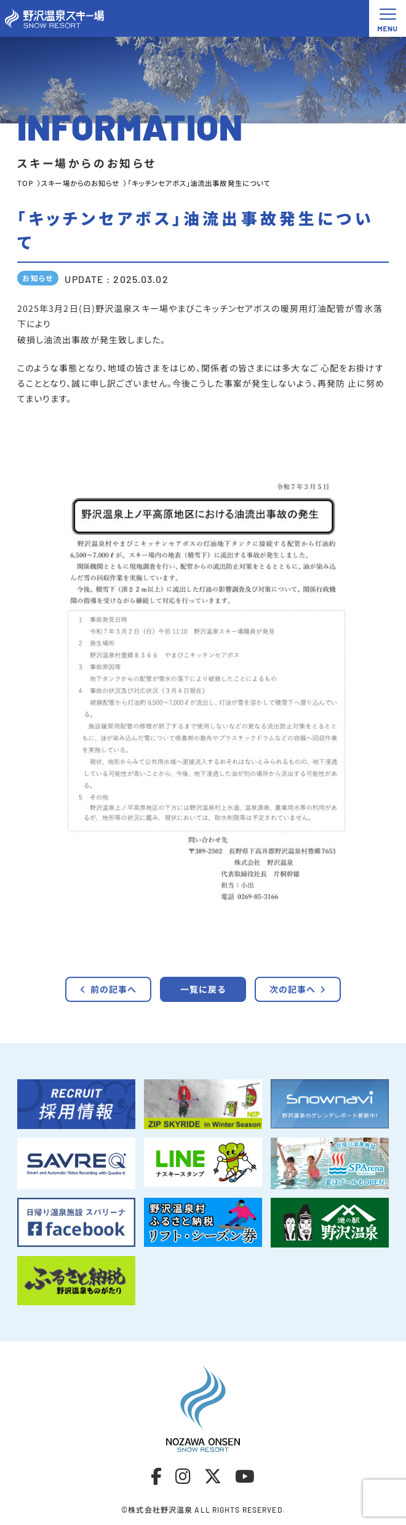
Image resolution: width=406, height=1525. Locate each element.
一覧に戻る (203, 989)
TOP (25, 183)
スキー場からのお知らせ (80, 183)
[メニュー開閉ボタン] (387, 18)
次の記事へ (298, 989)
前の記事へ (108, 989)
